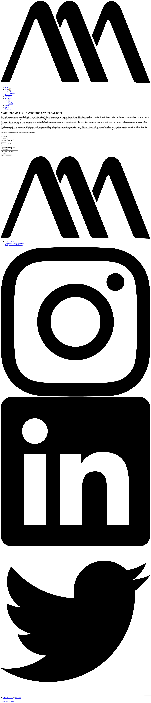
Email (6, 144)
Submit (6, 155)
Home (6, 87)
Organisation (8, 147)
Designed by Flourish (7, 701)
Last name (7, 140)
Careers (7, 107)
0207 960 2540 (7, 698)
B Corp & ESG (9, 98)
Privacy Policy (9, 241)
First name (4, 136)
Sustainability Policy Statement (14, 243)
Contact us (8, 109)
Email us (17, 698)
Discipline (7, 151)
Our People (8, 95)
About (6, 89)
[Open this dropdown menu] (9, 90)
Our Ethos (11, 93)
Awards (7, 105)
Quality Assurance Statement (14, 245)
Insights (10, 104)
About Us (11, 91)
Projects (7, 96)
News (10, 102)
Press (6, 100)
